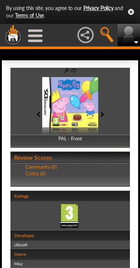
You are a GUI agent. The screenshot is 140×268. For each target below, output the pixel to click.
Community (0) (41, 167)
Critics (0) (35, 173)
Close (131, 12)
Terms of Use (29, 15)
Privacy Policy (98, 8)
